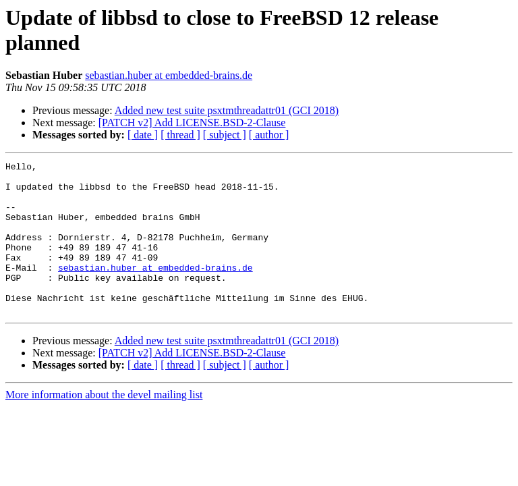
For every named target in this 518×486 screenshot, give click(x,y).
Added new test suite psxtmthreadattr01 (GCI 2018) (227, 110)
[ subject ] (224, 134)
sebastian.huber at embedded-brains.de (168, 75)
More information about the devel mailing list (103, 425)
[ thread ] (180, 134)
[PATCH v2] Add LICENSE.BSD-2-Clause (192, 122)
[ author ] (269, 134)
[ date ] (142, 134)
